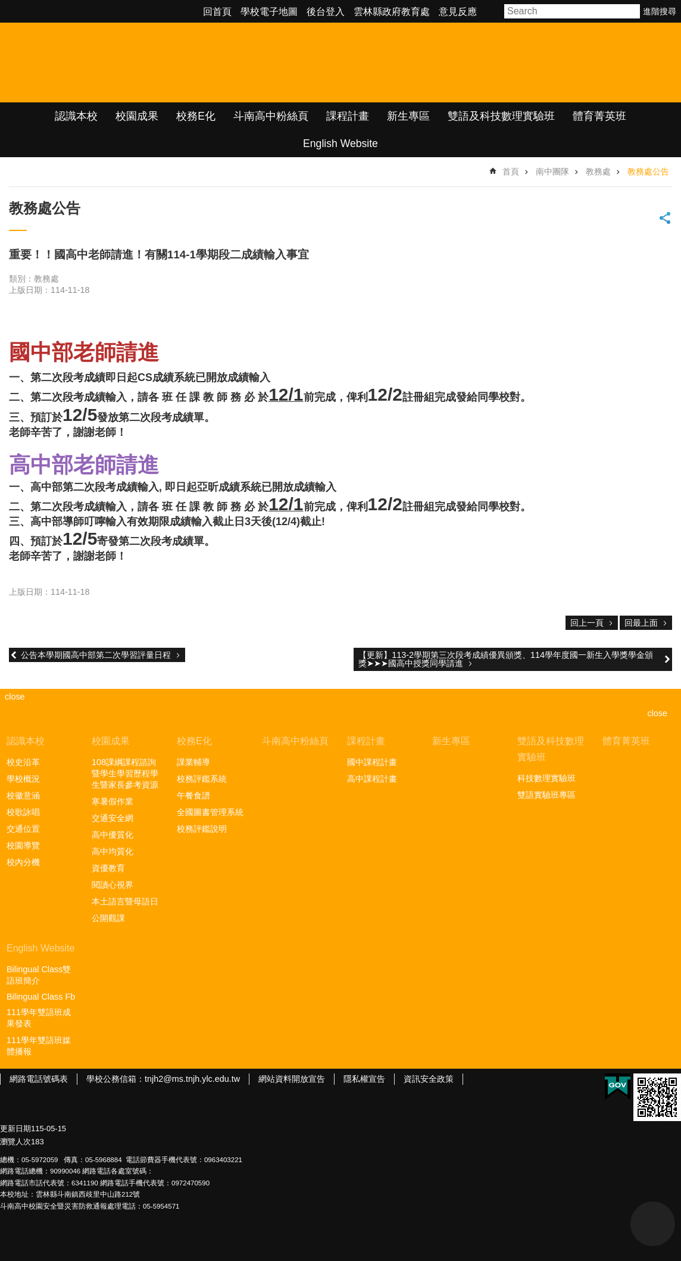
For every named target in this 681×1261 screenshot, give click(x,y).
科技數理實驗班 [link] (546, 778)
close (657, 713)
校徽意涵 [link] (23, 795)
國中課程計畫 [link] (372, 762)
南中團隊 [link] (552, 171)
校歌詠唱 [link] (23, 812)
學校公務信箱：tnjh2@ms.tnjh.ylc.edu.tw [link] (163, 1079)
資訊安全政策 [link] (429, 1079)
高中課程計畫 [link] (372, 779)
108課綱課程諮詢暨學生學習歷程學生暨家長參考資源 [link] (125, 773)
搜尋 (631, 11)
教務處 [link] (598, 171)
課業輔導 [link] (193, 762)
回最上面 (641, 623)
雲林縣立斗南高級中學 (125, 62)
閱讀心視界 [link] (112, 884)
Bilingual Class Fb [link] (41, 996)
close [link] (15, 696)
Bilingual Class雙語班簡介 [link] (39, 975)
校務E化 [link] (195, 116)
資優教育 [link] (108, 868)
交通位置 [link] (23, 829)
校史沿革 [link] (23, 762)
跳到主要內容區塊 (6, 6)
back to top (652, 1223)
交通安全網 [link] (112, 818)
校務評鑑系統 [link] (202, 779)
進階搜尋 (659, 11)
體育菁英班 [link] (599, 116)
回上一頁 (587, 623)
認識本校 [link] (76, 116)
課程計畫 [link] (347, 116)
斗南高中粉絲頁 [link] (270, 116)
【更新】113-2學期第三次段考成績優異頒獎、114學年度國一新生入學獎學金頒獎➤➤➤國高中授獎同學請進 (505, 659)
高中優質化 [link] (112, 834)
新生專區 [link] (408, 116)
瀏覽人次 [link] (15, 1141)
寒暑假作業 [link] (112, 801)
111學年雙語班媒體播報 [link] (39, 1045)
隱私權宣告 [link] (364, 1079)
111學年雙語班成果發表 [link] (39, 1017)
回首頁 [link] (217, 12)
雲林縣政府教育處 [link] (392, 12)
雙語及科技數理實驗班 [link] (501, 116)
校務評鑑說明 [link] (202, 829)
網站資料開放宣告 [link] (291, 1079)
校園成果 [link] (136, 116)
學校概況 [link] (23, 779)
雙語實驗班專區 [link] (546, 795)
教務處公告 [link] (648, 171)
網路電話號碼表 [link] (39, 1079)
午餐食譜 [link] (193, 795)
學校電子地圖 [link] (269, 12)
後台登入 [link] (326, 12)
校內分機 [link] (23, 862)
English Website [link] (340, 143)
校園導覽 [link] (23, 845)
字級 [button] (492, 11)
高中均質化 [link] (112, 851)
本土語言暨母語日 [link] (125, 901)
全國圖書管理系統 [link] (210, 812)
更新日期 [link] (15, 1128)
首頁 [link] (510, 171)
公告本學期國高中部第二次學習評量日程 (96, 655)
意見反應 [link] (458, 12)
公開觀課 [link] (108, 918)
